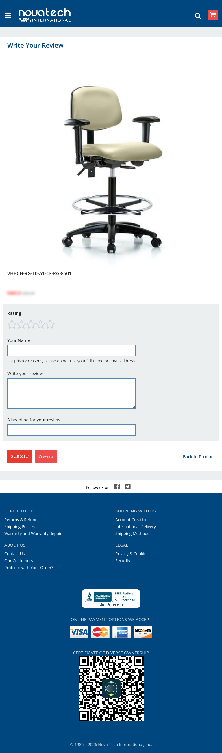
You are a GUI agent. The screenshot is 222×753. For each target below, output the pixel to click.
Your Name (18, 340)
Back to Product (199, 456)
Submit (20, 456)
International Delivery (135, 526)
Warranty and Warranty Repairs (34, 533)
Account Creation (131, 519)
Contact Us (14, 553)
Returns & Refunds (22, 519)
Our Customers (18, 560)
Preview (46, 456)
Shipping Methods (132, 533)
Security (122, 560)
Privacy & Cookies (131, 553)
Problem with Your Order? (28, 567)
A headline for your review (33, 419)
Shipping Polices (19, 526)
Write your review (25, 373)
